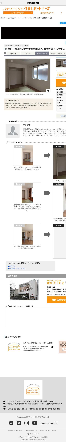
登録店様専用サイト (47, 13)
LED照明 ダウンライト (17, 268)
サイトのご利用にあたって (15, 431)
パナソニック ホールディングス (49, 431)
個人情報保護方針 (31, 431)
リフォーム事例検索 (34, 18)
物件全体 (13, 53)
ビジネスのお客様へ (18, 13)
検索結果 (44, 18)
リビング (28, 53)
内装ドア (12, 266)
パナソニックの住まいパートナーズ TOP (14, 18)
